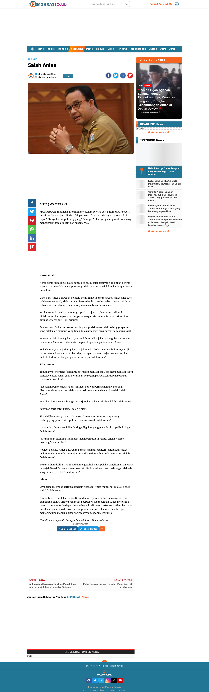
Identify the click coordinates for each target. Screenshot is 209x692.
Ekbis (111, 48)
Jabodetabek (138, 48)
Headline (77, 48)
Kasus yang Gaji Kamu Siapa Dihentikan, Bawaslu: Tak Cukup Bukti (164, 184)
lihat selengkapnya (159, 132)
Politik (89, 48)
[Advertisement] (104, 26)
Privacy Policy (91, 666)
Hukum (100, 48)
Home (40, 48)
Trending (63, 48)
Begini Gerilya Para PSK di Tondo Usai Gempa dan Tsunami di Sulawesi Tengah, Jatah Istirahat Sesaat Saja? (165, 221)
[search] (109, 4)
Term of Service (116, 666)
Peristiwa (122, 48)
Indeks (51, 48)
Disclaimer (103, 666)
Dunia (172, 48)
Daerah (153, 48)
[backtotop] (104, 662)
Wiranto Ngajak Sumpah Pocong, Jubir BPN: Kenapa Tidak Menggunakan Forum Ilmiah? (162, 196)
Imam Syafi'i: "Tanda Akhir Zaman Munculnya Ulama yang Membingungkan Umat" (164, 208)
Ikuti (68, 76)
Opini (163, 48)
